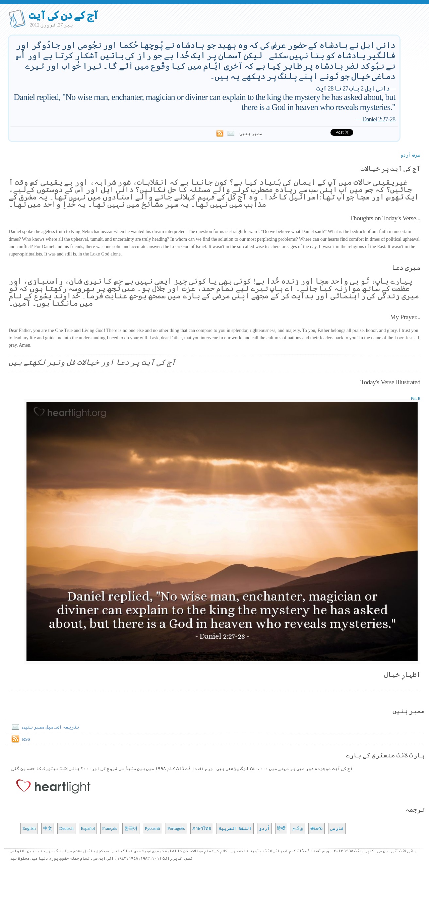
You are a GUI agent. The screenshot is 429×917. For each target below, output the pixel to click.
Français (109, 828)
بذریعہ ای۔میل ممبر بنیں (44, 727)
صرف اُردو (410, 155)
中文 (47, 828)
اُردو (264, 828)
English (29, 828)
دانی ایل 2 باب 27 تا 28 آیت (352, 88)
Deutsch (66, 828)
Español (88, 828)
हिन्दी (281, 828)
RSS (26, 739)
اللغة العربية (235, 828)
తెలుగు (316, 828)
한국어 (130, 828)
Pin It (416, 398)
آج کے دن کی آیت (63, 15)
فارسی (337, 828)
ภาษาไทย (201, 828)
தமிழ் (298, 828)
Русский (152, 828)
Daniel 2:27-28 (378, 119)
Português (176, 828)
